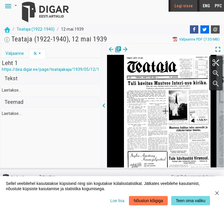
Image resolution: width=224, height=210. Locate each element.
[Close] (217, 193)
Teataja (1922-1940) (36, 29)
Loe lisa (117, 200)
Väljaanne (15, 53)
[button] (10, 6)
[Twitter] (204, 29)
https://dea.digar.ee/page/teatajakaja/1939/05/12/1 (50, 69)
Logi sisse (183, 6)
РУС (218, 6)
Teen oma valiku (190, 200)
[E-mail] (215, 29)
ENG (206, 6)
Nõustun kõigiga (148, 200)
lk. (36, 53)
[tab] (15, 53)
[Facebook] (194, 29)
